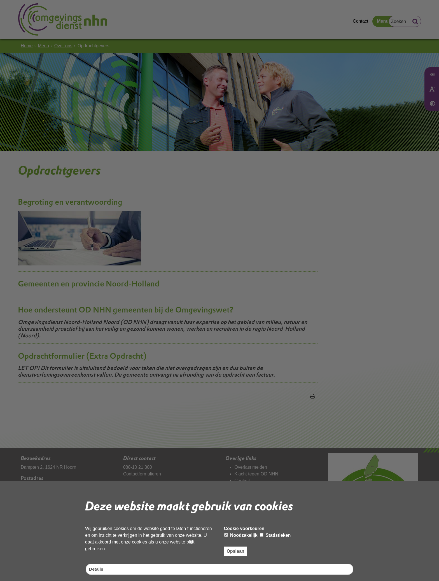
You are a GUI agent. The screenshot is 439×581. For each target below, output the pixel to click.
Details (96, 569)
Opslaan (235, 551)
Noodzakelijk (240, 535)
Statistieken (275, 535)
